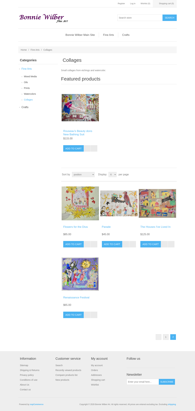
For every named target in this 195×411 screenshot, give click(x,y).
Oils (26, 82)
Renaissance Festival (76, 297)
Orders (94, 370)
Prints (27, 88)
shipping (172, 404)
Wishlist (95, 384)
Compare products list (66, 375)
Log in (132, 3)
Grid (168, 174)
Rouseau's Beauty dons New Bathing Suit (77, 133)
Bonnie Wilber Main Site (80, 34)
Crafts (126, 34)
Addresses (96, 375)
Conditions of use (28, 380)
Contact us (25, 389)
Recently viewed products (68, 370)
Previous (158, 337)
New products (62, 380)
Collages (28, 99)
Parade (106, 226)
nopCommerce (36, 404)
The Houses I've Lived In (155, 226)
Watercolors (30, 94)
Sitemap (24, 365)
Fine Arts (108, 34)
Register (121, 3)
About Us (24, 384)
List (174, 174)
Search (59, 365)
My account (97, 365)
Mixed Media (30, 76)
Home (24, 50)
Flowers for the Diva (75, 226)
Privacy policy (27, 375)
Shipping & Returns (29, 370)
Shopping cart (98, 380)
